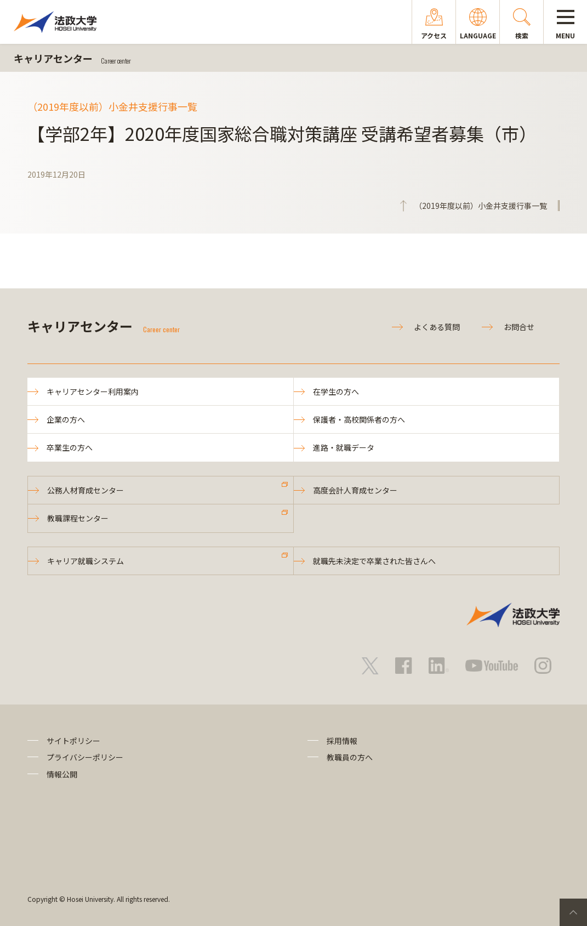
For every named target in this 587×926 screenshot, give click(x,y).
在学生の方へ (336, 391)
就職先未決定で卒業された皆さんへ (374, 560)
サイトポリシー (73, 740)
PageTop (573, 912)
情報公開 (62, 774)
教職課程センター (78, 518)
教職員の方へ (350, 757)
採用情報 (342, 740)
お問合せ (519, 326)
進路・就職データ (343, 447)
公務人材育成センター (85, 490)
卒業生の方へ (70, 447)
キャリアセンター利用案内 (93, 391)
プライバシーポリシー (85, 757)
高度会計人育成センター (355, 490)
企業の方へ (66, 419)
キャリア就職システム (85, 560)
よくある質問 (437, 326)
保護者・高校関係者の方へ (359, 419)
